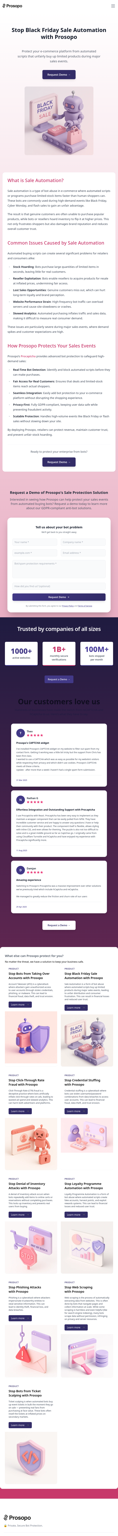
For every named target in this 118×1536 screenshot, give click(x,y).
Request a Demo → (59, 679)
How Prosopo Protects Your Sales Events (52, 346)
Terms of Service (85, 606)
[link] (20, 1005)
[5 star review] (59, 755)
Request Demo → (59, 74)
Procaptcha (28, 356)
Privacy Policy (68, 606)
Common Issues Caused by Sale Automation (56, 243)
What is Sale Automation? (36, 180)
